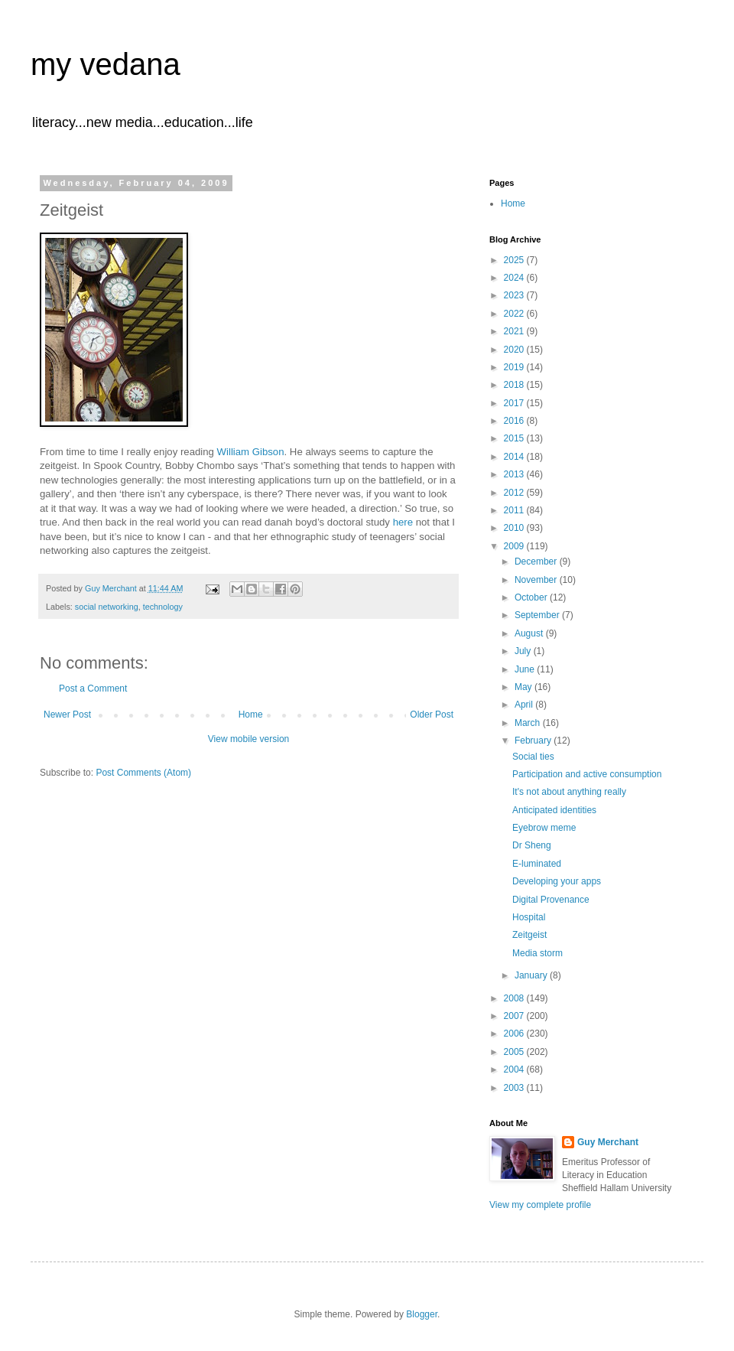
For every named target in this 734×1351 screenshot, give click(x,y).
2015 (515, 438)
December (537, 561)
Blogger (421, 1314)
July (524, 651)
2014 (515, 456)
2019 (515, 367)
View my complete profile (540, 1205)
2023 (515, 295)
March (529, 723)
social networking (106, 606)
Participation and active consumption (586, 774)
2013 (515, 474)
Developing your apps (556, 881)
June (526, 669)
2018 (515, 384)
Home (251, 714)
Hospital (528, 917)
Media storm (537, 953)
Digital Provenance (550, 899)
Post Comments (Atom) (143, 772)
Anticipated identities (554, 810)
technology (163, 606)
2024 (515, 277)
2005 (515, 1052)
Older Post (431, 714)
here (403, 522)
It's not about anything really (569, 791)
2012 (515, 492)
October (532, 597)
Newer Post (67, 714)
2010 (515, 527)
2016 (515, 420)
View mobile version (249, 739)
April (525, 704)
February (534, 740)
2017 (515, 403)
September (538, 615)
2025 (515, 260)
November (537, 580)
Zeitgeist (529, 934)
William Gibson (250, 451)
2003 (515, 1087)
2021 (515, 331)
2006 (515, 1033)
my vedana (105, 64)
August (530, 633)
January (532, 975)
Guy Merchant (607, 1142)
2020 (515, 349)
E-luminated (536, 863)
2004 (515, 1069)
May (524, 687)
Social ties (533, 756)
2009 (515, 546)
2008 (515, 998)
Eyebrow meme (544, 827)
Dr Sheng (531, 845)
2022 (515, 313)
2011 (515, 510)
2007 (515, 1016)
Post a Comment (93, 688)
